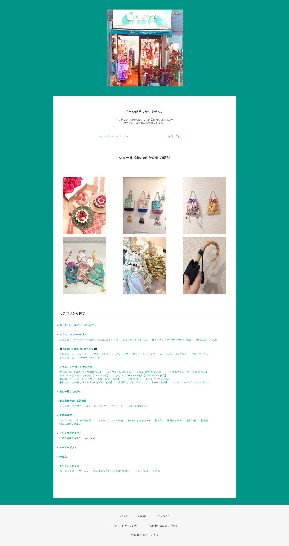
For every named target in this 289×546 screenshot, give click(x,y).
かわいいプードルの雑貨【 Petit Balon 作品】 (141, 375)
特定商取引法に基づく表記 (162, 525)
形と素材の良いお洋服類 (73, 400)
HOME (123, 516)
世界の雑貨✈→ (67, 415)
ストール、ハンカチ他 (110, 420)
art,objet (90, 438)
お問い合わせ (175, 136)
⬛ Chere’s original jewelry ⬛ (78, 349)
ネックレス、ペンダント (173, 354)
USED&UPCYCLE (206, 339)
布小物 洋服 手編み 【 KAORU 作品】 (80, 372)
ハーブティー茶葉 (84, 339)
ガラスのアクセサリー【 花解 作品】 (187, 372)
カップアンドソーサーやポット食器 (172, 339)
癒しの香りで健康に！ (71, 391)
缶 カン (84, 471)
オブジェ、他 (66, 357)
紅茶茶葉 (64, 339)
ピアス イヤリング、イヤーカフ (109, 354)
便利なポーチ (174, 420)
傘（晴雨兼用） (85, 420)
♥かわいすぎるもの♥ (139, 420)
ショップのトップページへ (113, 136)
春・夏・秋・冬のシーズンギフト (78, 325)
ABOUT (142, 516)
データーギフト (68, 447)
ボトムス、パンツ (96, 406)
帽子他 (204, 420)
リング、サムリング (144, 354)
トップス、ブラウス (70, 406)
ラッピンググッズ (69, 465)
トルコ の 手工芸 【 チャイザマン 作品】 (148, 379)
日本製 (158, 420)
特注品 (63, 456)
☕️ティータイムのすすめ (73, 334)
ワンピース (117, 406)
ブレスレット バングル (73, 354)
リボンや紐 (142, 471)
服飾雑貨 (191, 420)
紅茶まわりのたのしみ (135, 339)
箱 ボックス (66, 471)
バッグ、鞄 (65, 420)
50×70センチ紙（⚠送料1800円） (112, 471)
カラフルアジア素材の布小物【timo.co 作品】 (85, 375)
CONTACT (163, 516)
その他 (156, 471)
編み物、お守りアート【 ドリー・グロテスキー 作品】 (89, 379)
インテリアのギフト (70, 433)
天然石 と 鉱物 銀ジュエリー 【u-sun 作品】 (143, 382)
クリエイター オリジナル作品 (75, 366)
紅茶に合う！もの (108, 339)
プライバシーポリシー (124, 525)
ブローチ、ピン (200, 354)
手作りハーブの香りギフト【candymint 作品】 (86, 382)
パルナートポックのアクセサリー (191, 382)
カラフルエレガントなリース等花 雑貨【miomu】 (134, 372)
